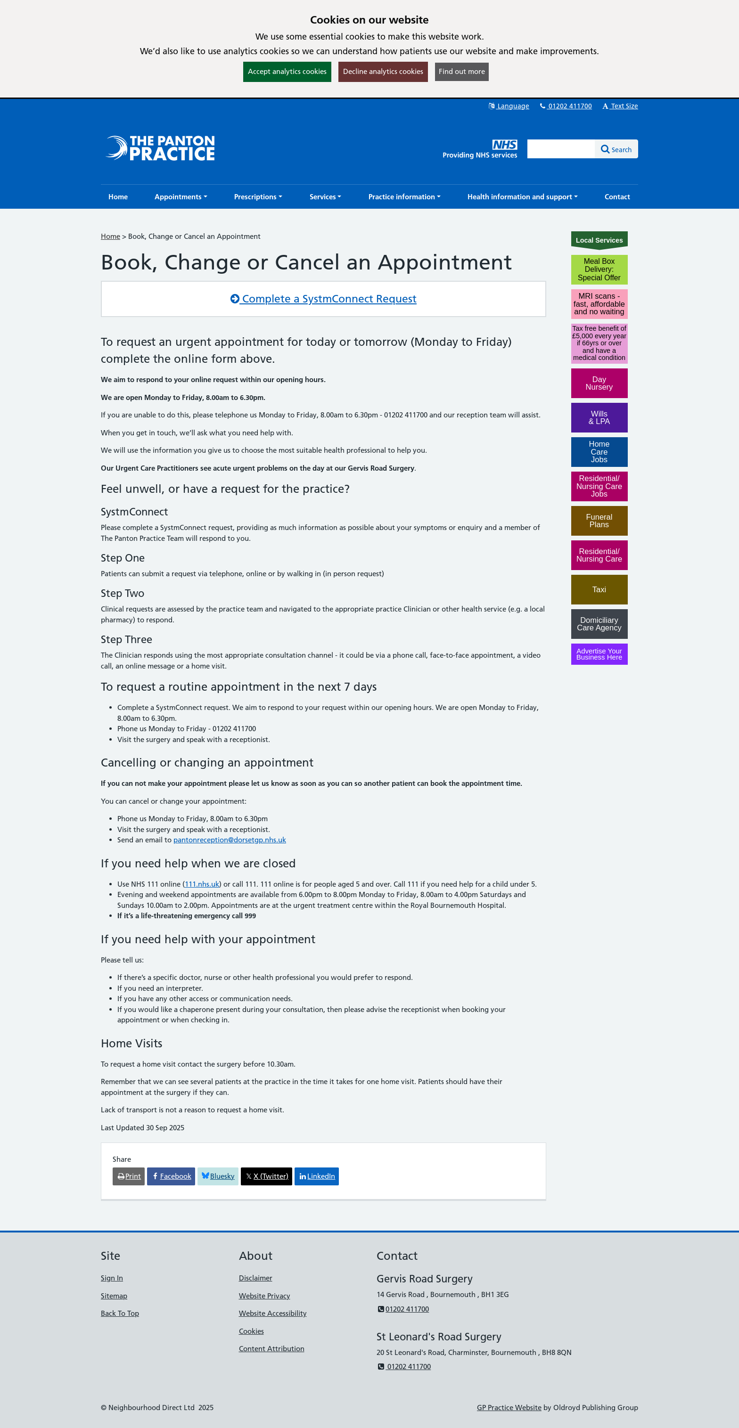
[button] (181, 197)
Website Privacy (264, 1295)
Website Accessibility (273, 1313)
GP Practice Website (509, 1407)
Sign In (112, 1277)
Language (508, 106)
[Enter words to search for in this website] (561, 148)
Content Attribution (271, 1348)
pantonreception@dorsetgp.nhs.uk (229, 839)
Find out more (462, 71)
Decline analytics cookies (383, 71)
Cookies (251, 1331)
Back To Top (120, 1313)
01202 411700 (565, 106)
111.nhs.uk (202, 884)
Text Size (619, 106)
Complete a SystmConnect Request (323, 298)
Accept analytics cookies (287, 71)
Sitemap (114, 1295)
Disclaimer (255, 1277)
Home (110, 236)
